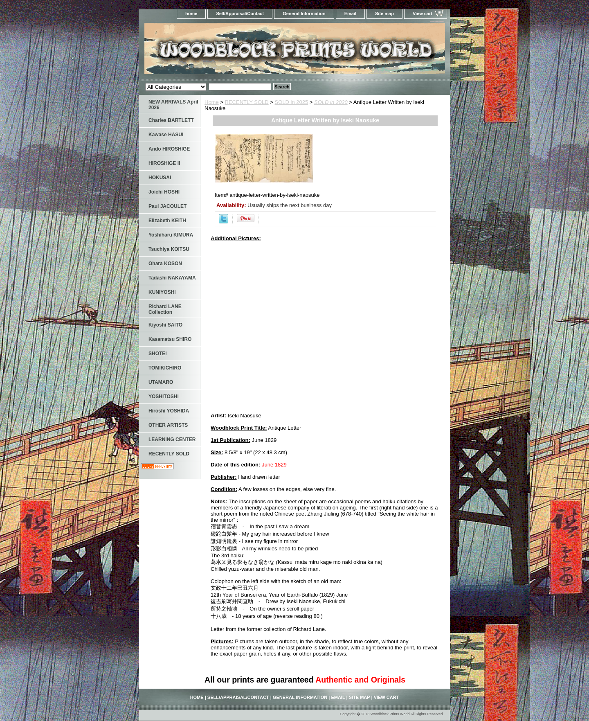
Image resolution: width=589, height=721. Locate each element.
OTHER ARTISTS (168, 425)
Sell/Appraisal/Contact (240, 13)
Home (212, 102)
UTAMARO (160, 382)
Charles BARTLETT (171, 120)
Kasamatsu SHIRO (169, 339)
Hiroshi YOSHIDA (168, 411)
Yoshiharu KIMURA (170, 235)
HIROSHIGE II (164, 163)
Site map (384, 13)
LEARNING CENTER (172, 439)
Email (350, 13)
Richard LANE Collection (165, 309)
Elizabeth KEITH (167, 220)
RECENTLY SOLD (247, 102)
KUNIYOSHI (162, 292)
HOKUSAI (159, 177)
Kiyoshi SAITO (165, 325)
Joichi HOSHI (164, 192)
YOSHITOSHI (163, 396)
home (191, 13)
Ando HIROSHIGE (169, 149)
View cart (422, 13)
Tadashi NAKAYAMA (172, 278)
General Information (304, 13)
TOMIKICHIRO (164, 368)
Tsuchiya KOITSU (168, 249)
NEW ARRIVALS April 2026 (173, 104)
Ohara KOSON (165, 263)
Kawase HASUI (165, 134)
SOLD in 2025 (291, 102)
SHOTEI (157, 353)
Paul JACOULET (167, 206)
